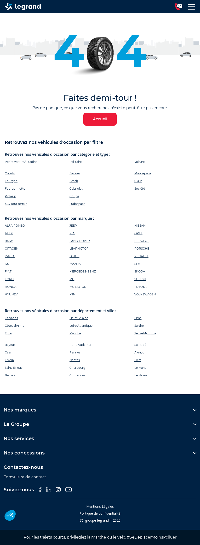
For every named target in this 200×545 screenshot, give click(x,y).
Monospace (142, 173)
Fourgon (11, 181)
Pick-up (10, 196)
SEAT (138, 264)
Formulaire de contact (25, 477)
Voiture (139, 162)
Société (139, 188)
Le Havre (140, 375)
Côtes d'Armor (15, 325)
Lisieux (9, 360)
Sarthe (139, 325)
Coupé (74, 196)
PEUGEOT (141, 241)
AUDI (9, 233)
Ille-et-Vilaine (78, 318)
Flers (137, 360)
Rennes (74, 352)
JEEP (73, 225)
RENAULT (141, 256)
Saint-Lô (140, 345)
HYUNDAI (12, 294)
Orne (138, 318)
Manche (75, 333)
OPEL (138, 233)
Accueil (100, 119)
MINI (72, 294)
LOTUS (74, 256)
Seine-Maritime (145, 333)
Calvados (11, 318)
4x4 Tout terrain (16, 204)
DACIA (10, 256)
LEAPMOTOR (79, 248)
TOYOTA (140, 287)
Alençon (140, 352)
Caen (8, 352)
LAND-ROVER (79, 241)
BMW (9, 241)
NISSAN (140, 225)
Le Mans (140, 367)
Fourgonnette (15, 188)
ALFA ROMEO (15, 225)
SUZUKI (140, 279)
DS (7, 264)
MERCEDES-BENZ (82, 271)
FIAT (8, 271)
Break (73, 181)
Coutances (77, 375)
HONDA (11, 287)
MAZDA (75, 264)
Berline (74, 173)
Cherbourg (77, 367)
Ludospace (77, 204)
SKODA (139, 271)
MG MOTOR (77, 287)
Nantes (74, 360)
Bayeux (10, 345)
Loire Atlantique (80, 325)
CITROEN (11, 248)
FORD (9, 279)
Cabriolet (76, 188)
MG (71, 279)
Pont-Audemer (80, 345)
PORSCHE (141, 248)
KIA (72, 233)
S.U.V (138, 181)
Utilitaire (75, 162)
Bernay (10, 375)
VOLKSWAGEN (145, 294)
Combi (10, 173)
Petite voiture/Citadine (21, 162)
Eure (8, 333)
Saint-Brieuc (14, 367)
